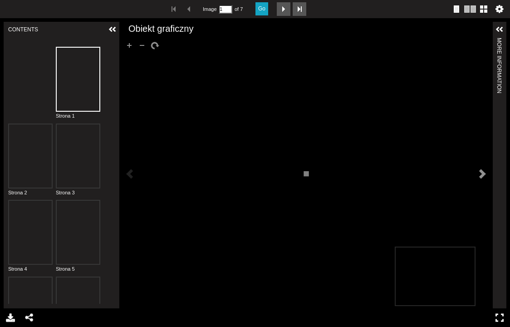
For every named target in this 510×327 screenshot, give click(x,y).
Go (261, 8)
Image (209, 9)
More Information (499, 41)
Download (10, 317)
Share (29, 317)
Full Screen (500, 317)
